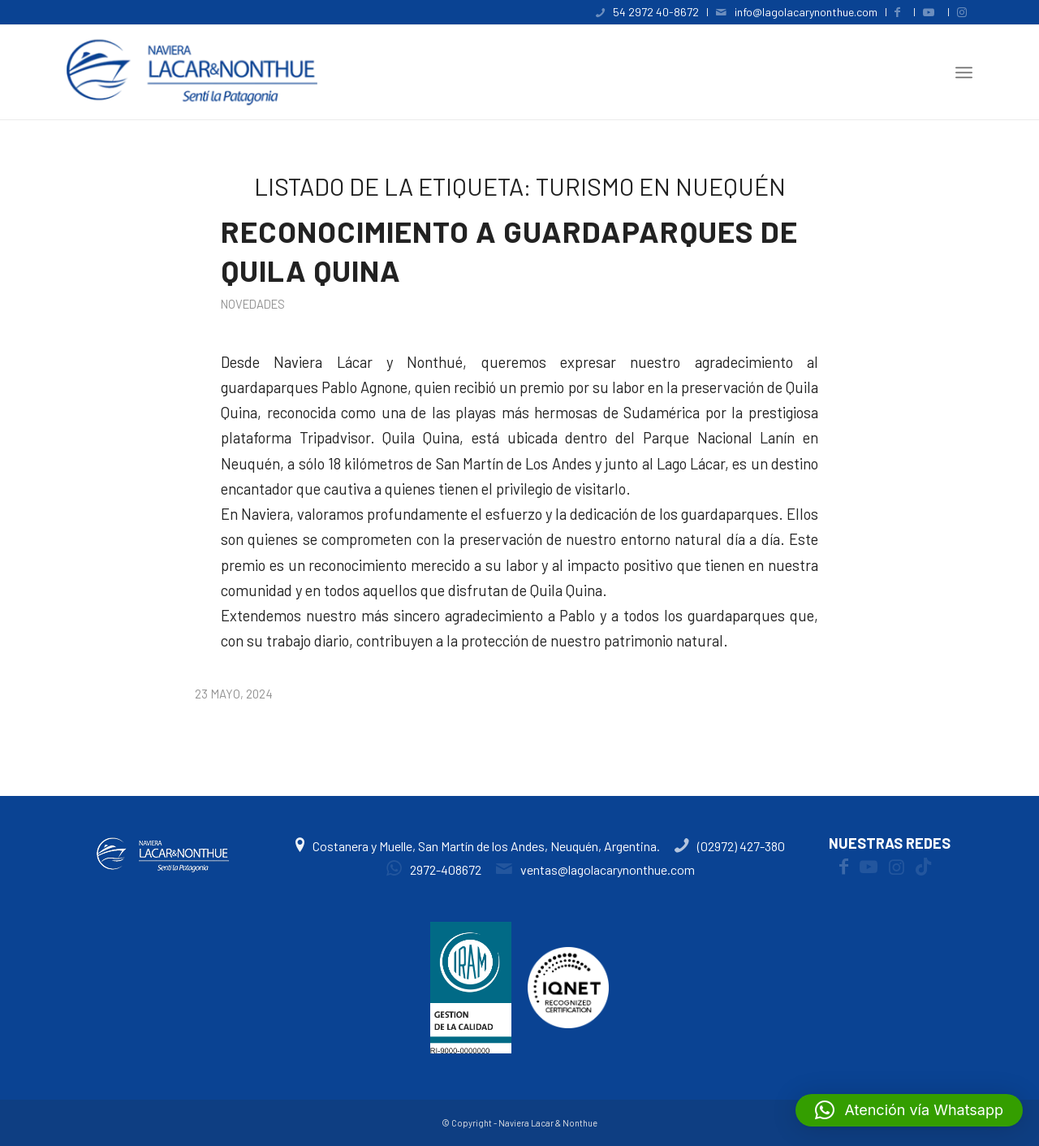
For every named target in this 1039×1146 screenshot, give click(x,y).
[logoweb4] (192, 72)
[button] (909, 1110)
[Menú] (963, 72)
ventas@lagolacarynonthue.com (595, 869)
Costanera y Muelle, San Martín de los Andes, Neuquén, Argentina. (478, 846)
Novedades (253, 303)
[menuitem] (648, 12)
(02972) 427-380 (730, 846)
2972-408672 (433, 869)
